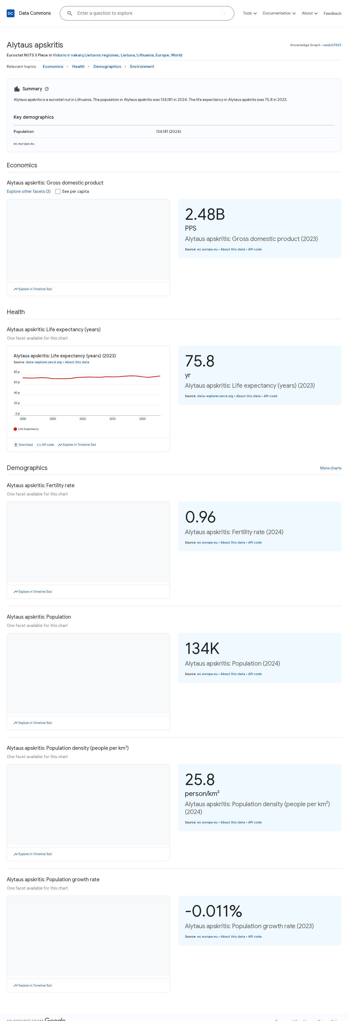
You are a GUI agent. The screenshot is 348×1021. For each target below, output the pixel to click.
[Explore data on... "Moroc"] (147, 13)
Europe (162, 55)
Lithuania (145, 55)
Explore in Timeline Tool (35, 289)
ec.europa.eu (24, 143)
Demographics (107, 66)
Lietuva (128, 55)
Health (78, 66)
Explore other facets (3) (29, 191)
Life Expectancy (28, 429)
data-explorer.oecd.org (44, 362)
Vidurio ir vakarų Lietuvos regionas (86, 55)
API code (255, 249)
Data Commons (35, 13)
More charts (330, 467)
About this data (233, 249)
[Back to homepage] (10, 13)
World (176, 55)
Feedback (332, 13)
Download (26, 445)
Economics (53, 66)
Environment (142, 66)
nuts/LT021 (332, 45)
